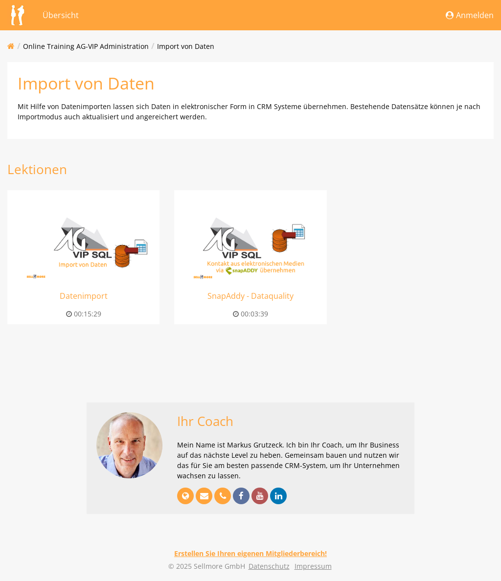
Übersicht (61, 15)
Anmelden (470, 15)
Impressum (313, 566)
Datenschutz (269, 566)
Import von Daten (185, 46)
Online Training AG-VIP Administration (86, 46)
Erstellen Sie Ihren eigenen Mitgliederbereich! (250, 553)
